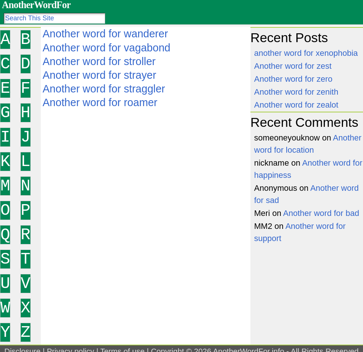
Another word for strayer (99, 75)
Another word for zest (293, 66)
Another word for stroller (99, 61)
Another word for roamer (100, 102)
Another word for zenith (296, 92)
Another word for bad (321, 213)
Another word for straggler (104, 89)
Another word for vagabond (106, 48)
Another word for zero (293, 79)
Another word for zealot (296, 104)
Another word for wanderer (105, 34)
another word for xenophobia (306, 53)
